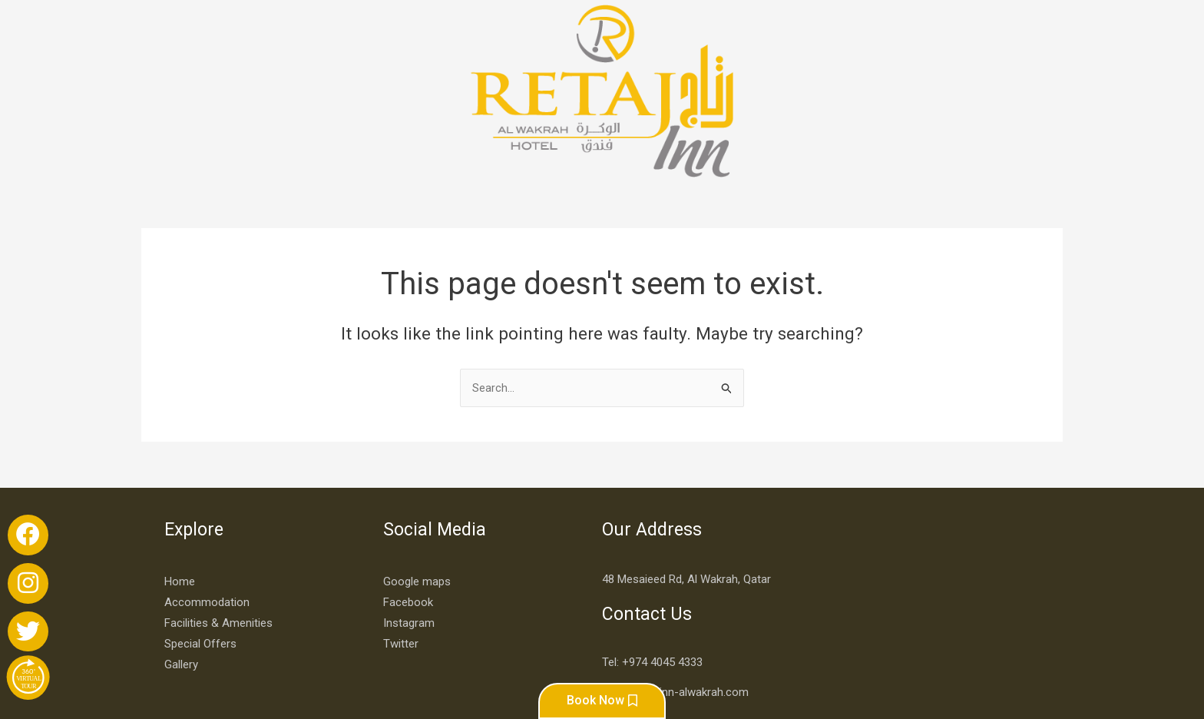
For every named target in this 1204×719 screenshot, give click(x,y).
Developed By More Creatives (960, 672)
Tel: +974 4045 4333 (652, 572)
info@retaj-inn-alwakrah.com (675, 603)
